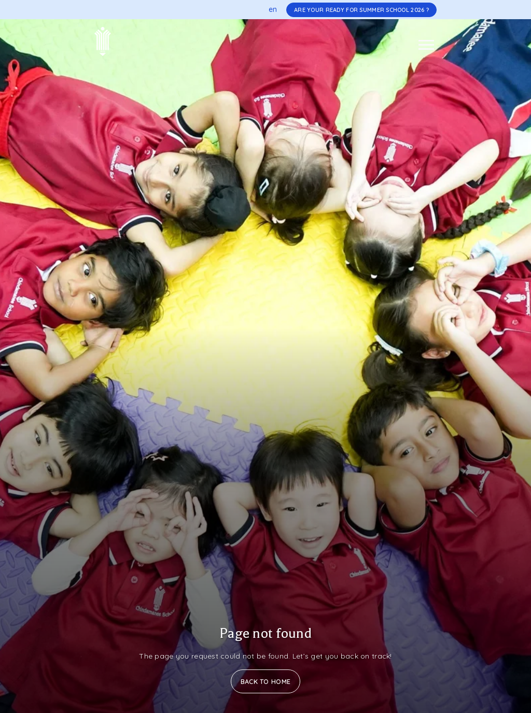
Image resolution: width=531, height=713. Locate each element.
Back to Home (265, 681)
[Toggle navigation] (426, 44)
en (273, 9)
